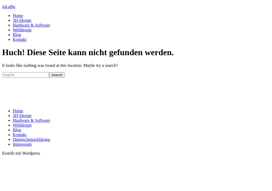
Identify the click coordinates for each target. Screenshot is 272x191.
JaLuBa (8, 6)
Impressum (22, 144)
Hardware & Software (31, 25)
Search (56, 75)
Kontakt (20, 39)
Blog (17, 34)
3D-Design (22, 20)
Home (18, 15)
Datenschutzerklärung (31, 139)
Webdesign (22, 30)
